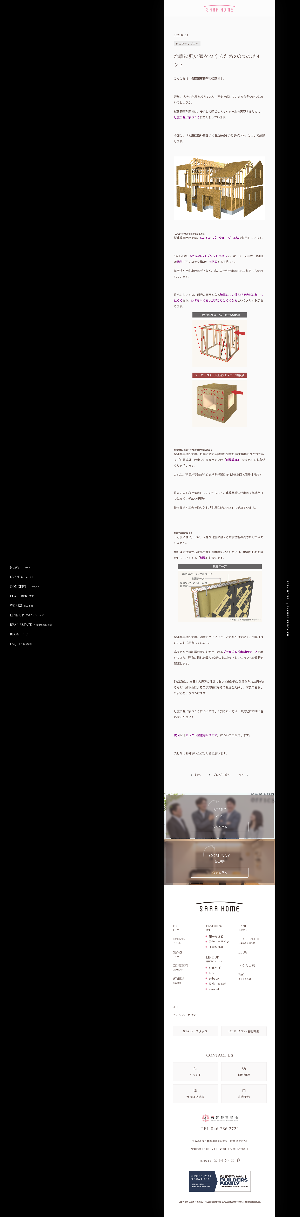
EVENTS (22, 577)
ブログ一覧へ (219, 775)
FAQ (21, 644)
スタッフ (195, 1031)
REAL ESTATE (31, 625)
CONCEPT (25, 586)
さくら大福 (246, 965)
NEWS (20, 567)
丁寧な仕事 (216, 947)
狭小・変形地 (217, 984)
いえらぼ (214, 968)
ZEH (175, 1007)
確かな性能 (216, 936)
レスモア (214, 973)
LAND (252, 928)
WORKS (21, 605)
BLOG (19, 634)
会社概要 (244, 1031)
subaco (214, 978)
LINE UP (27, 615)
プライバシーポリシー (185, 1014)
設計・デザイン (219, 942)
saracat (214, 989)
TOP (187, 928)
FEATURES (22, 596)
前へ (198, 775)
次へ (241, 775)
